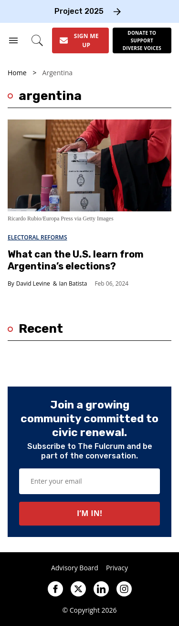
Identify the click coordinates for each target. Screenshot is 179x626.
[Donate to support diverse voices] (142, 40)
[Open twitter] (78, 588)
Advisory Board (74, 568)
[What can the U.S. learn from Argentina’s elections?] (89, 164)
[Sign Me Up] (80, 40)
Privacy (117, 568)
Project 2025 (79, 11)
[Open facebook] (55, 588)
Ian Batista (73, 283)
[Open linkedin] (101, 588)
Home (17, 73)
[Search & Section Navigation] (13, 40)
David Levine (33, 283)
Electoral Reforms (37, 237)
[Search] (37, 40)
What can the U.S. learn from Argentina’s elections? (76, 260)
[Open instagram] (124, 588)
